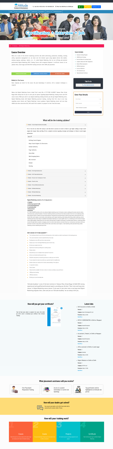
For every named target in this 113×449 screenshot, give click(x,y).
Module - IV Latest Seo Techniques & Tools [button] (36, 177)
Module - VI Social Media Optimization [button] (35, 184)
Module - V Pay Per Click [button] (32, 181)
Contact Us (49, 11)
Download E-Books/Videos (40, 74)
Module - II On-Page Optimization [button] (34, 170)
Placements (42, 11)
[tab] (56, 124)
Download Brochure (21, 74)
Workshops (34, 11)
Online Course (26, 11)
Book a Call (96, 7)
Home (11, 11)
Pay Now (87, 7)
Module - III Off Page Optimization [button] (34, 174)
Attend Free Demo (60, 74)
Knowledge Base (58, 11)
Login (81, 7)
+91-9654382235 (49, 6)
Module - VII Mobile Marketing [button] (33, 188)
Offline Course (17, 11)
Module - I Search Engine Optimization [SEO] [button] (36, 124)
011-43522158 (41, 6)
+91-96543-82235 (88, 85)
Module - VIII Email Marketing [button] (33, 191)
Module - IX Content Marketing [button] (34, 195)
